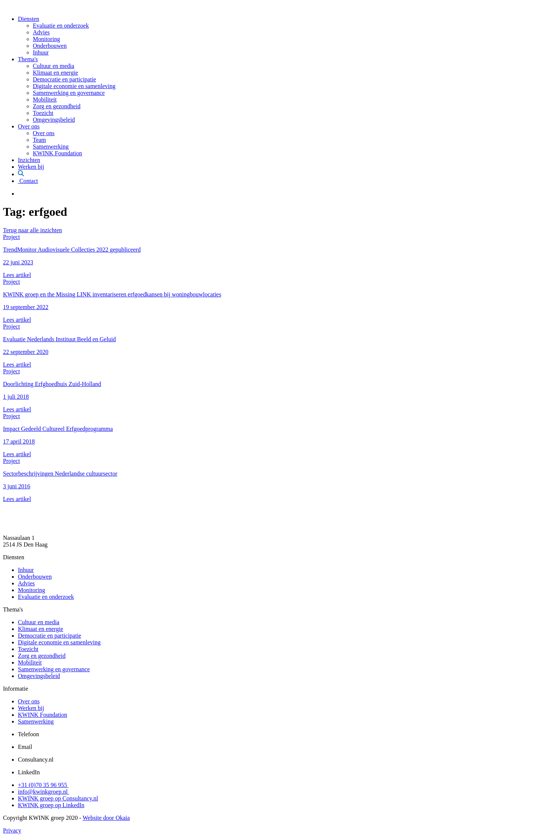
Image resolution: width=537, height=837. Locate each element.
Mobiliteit (45, 99)
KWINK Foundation (57, 153)
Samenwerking (51, 146)
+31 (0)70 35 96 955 (43, 785)
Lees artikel (17, 275)
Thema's (28, 59)
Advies (41, 32)
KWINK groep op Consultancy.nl (58, 798)
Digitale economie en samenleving (74, 86)
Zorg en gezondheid (57, 106)
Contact (28, 181)
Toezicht (43, 113)
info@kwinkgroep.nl (43, 791)
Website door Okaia (106, 818)
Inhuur (41, 52)
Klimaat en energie (55, 72)
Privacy (12, 830)
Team (39, 140)
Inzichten (29, 160)
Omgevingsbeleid (54, 119)
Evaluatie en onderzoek (61, 25)
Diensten (28, 19)
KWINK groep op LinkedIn (51, 805)
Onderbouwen (50, 46)
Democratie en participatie (64, 79)
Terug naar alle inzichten (32, 230)
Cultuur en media (53, 66)
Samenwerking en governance (69, 93)
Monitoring (46, 39)
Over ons (29, 126)
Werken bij (31, 167)
